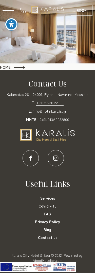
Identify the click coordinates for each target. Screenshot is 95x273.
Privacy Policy (47, 221)
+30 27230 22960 (50, 102)
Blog (47, 229)
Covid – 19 (47, 206)
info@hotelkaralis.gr (50, 111)
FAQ (47, 213)
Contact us (47, 237)
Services (47, 198)
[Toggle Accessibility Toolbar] (11, 17)
